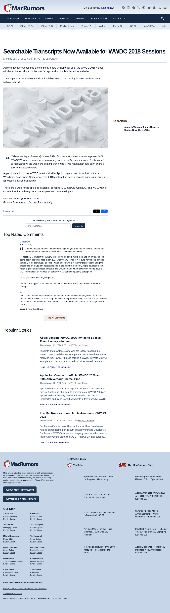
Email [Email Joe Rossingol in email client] (32, 530)
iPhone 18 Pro (27, 26)
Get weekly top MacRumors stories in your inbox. (55, 220)
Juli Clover (52, 58)
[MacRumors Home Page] (24, 8)
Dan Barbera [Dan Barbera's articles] (8, 558)
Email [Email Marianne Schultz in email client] (32, 553)
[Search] (164, 18)
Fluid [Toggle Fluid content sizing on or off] (40, 598)
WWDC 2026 (31, 198)
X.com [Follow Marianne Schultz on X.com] (39, 553)
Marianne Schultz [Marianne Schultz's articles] (37, 547)
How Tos (64, 18)
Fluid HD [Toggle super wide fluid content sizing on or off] (46, 598)
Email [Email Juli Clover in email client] (5, 530)
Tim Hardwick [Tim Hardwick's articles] (36, 536)
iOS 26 (133, 26)
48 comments (63, 367)
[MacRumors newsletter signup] (165, 8)
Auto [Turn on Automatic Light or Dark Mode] (55, 598)
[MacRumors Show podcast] (123, 8)
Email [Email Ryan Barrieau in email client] (32, 564)
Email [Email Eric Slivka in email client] (32, 519)
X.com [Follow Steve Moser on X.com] (12, 575)
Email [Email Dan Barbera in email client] (5, 564)
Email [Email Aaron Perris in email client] (32, 575)
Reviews (80, 18)
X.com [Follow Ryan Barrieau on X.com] (39, 564)
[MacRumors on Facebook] (133, 8)
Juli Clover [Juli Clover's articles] (8, 525)
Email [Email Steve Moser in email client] (5, 575)
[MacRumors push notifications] (154, 8)
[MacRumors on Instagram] (128, 8)
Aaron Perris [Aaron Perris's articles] (35, 570)
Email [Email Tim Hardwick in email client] (32, 541)
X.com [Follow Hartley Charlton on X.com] (12, 553)
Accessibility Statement (12, 594)
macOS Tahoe (150, 26)
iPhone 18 (118, 26)
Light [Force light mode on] (60, 598)
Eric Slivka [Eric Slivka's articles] (35, 514)
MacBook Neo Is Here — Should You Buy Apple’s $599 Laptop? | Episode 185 (151, 532)
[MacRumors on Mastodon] (143, 8)
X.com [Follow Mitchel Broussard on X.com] (12, 541)
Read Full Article (48, 367)
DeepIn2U (25, 241)
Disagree (41, 309)
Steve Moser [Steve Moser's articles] (8, 570)
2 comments (9, 211)
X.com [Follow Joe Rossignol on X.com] (39, 530)
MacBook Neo (67, 26)
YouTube (78, 465)
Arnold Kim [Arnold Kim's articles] (8, 514)
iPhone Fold (47, 26)
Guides (49, 18)
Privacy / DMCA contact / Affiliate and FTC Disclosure (24, 589)
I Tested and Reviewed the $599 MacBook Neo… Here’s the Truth (99, 550)
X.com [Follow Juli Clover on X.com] (12, 530)
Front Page (12, 18)
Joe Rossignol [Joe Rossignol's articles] (36, 525)
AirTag (102, 26)
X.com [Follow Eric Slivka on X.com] (39, 519)
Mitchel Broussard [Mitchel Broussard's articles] (11, 536)
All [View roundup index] (164, 26)
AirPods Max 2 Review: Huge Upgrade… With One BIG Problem (98, 532)
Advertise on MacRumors (21, 498)
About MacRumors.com (20, 489)
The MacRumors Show (141, 465)
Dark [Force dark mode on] (65, 598)
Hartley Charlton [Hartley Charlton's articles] (10, 547)
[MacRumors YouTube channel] (149, 8)
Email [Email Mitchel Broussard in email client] (5, 541)
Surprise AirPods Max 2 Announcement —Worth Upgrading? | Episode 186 (147, 514)
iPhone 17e (86, 26)
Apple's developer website (74, 71)
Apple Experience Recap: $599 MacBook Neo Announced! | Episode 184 (150, 550)
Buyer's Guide (99, 18)
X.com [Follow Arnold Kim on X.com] (12, 519)
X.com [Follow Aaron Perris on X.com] (39, 575)
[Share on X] (96, 211)
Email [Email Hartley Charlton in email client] (5, 553)
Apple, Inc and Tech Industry (37, 202)
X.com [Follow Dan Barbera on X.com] (12, 564)
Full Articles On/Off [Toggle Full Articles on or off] (27, 598)
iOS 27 (9, 26)
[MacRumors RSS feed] (159, 8)
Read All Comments (55, 318)
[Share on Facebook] (104, 211)
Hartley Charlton (86, 420)
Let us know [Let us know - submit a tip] (107, 7)
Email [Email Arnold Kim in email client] (5, 519)
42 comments (63, 404)
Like (35, 309)
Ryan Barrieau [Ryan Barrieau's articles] (36, 558)
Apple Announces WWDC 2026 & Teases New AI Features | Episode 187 (150, 496)
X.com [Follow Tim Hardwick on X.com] (39, 541)
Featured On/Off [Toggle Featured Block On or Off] (10, 598)
